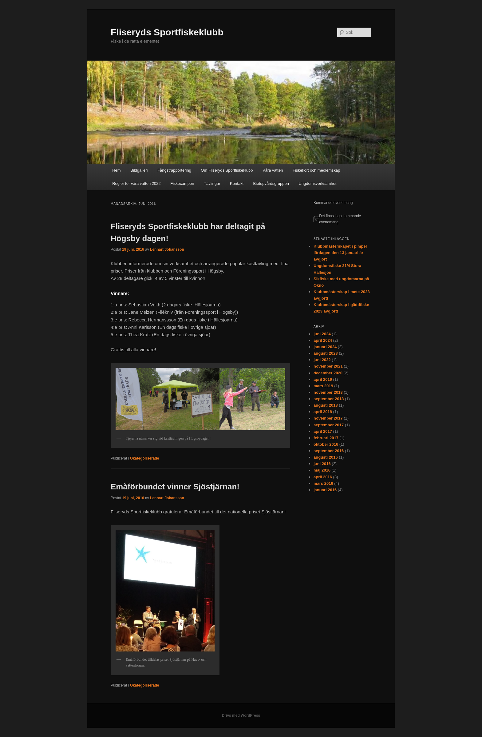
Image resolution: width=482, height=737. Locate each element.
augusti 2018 (326, 405)
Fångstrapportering (174, 170)
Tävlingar (212, 183)
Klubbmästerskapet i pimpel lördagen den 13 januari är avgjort (340, 252)
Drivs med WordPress (241, 715)
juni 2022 (322, 359)
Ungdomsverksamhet (317, 183)
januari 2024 (325, 347)
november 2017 (328, 418)
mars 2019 (323, 386)
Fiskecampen (182, 183)
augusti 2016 (326, 457)
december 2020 (328, 373)
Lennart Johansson (167, 249)
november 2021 (328, 366)
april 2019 (323, 379)
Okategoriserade (144, 458)
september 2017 (329, 425)
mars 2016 (323, 483)
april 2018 (323, 411)
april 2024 (323, 340)
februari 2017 (326, 438)
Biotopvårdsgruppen (271, 183)
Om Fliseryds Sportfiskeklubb (227, 170)
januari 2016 (325, 490)
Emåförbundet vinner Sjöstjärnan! (175, 486)
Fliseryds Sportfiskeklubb (167, 32)
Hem (116, 170)
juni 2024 (322, 334)
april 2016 (323, 477)
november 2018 (328, 392)
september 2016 (329, 450)
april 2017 (323, 431)
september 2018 (329, 398)
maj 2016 (322, 470)
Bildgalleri (139, 170)
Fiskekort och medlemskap (316, 170)
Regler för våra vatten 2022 (136, 183)
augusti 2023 (326, 353)
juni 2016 (322, 463)
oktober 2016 (326, 444)
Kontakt (236, 183)
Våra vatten (273, 170)
